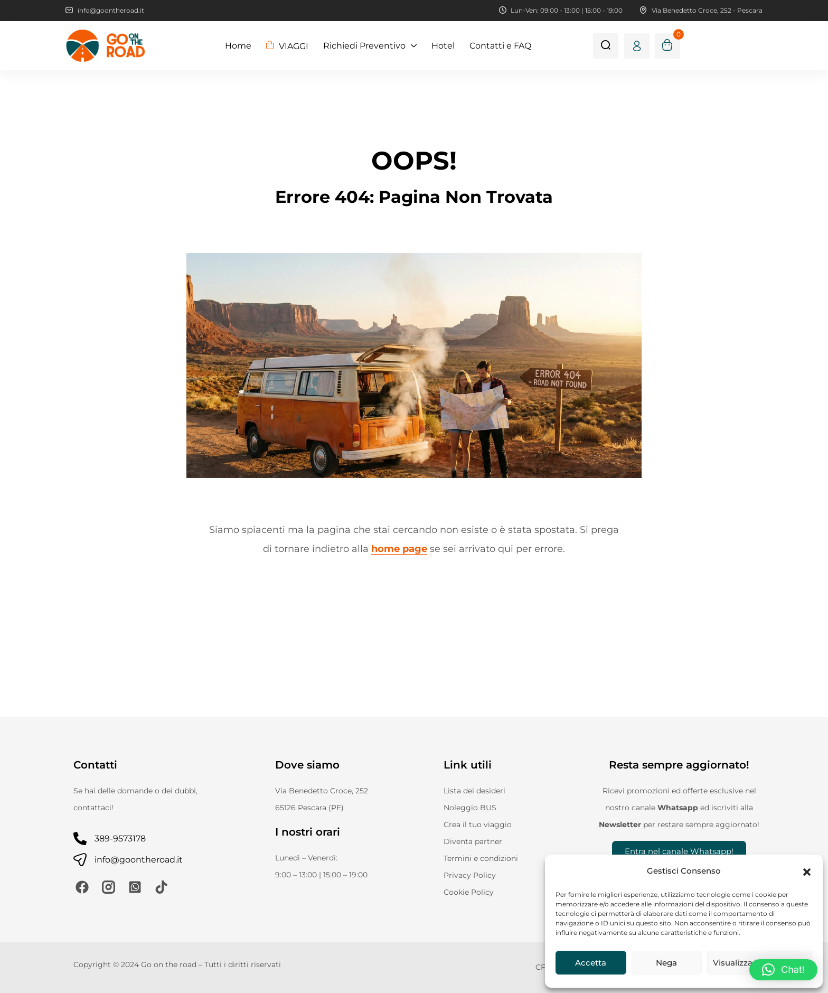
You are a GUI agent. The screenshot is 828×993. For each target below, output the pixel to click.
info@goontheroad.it (139, 860)
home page (399, 549)
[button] (807, 871)
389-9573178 (120, 838)
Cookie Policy (469, 892)
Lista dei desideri (474, 790)
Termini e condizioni (481, 858)
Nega (666, 963)
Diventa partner (473, 841)
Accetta (590, 963)
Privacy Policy (470, 875)
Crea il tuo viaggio (478, 824)
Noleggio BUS (470, 807)
